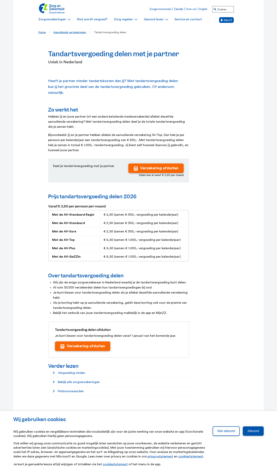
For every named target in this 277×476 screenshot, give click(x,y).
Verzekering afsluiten (159, 168)
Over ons (191, 9)
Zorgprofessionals (160, 9)
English (203, 9)
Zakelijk (178, 9)
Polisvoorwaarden (71, 391)
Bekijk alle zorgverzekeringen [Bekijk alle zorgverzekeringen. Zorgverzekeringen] (79, 382)
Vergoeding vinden (71, 372)
